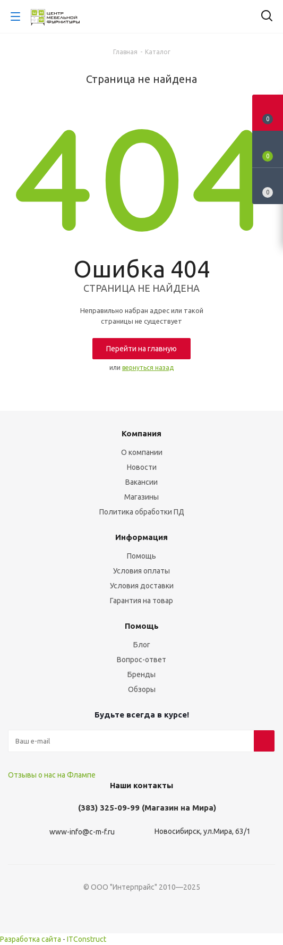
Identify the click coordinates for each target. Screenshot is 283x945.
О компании (141, 452)
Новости (142, 467)
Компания (141, 433)
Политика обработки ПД (141, 512)
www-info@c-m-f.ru (82, 832)
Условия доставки (142, 585)
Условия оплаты (141, 571)
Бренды (141, 674)
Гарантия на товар (141, 600)
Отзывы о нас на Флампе (52, 775)
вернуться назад (148, 367)
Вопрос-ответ (141, 659)
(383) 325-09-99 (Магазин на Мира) (147, 807)
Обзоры (142, 689)
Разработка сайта (30, 939)
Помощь (141, 556)
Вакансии (141, 482)
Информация (141, 537)
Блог (141, 644)
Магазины (141, 497)
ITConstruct (86, 939)
